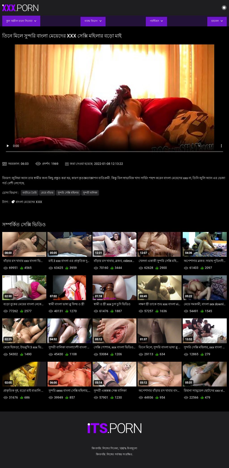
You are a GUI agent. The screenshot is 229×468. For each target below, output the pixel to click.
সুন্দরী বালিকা (90, 192)
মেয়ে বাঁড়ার (47, 192)
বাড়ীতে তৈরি (30, 192)
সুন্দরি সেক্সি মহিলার (68, 192)
